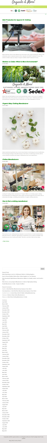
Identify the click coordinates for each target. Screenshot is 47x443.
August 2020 (5, 422)
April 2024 (4, 350)
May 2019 (4, 430)
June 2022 (4, 392)
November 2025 (5, 312)
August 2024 (5, 342)
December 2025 (5, 310)
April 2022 (4, 396)
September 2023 (6, 364)
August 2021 (5, 404)
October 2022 (5, 384)
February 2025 (5, 330)
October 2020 (5, 418)
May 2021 (4, 408)
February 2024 (5, 354)
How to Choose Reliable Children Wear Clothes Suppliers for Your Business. (19, 276)
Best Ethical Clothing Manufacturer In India (17, 296)
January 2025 (5, 332)
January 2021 (5, 412)
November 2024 (5, 336)
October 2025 (5, 314)
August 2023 (5, 366)
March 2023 (5, 376)
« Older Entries (5, 241)
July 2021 (4, 406)
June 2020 (4, 426)
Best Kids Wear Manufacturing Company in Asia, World (19, 288)
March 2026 (5, 304)
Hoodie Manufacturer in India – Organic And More (13, 283)
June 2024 (4, 346)
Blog (10, 440)
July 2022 (4, 390)
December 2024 (5, 334)
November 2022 (5, 382)
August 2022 (5, 388)
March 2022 (5, 398)
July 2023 (4, 368)
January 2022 (5, 402)
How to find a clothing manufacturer (15, 201)
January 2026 (5, 308)
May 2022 (4, 394)
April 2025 (4, 326)
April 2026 (4, 301)
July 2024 (4, 344)
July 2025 (4, 320)
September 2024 (6, 340)
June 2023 (4, 370)
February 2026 (5, 306)
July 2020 (4, 424)
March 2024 (5, 352)
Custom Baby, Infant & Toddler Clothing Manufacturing (23, 292)
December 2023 (5, 358)
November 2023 (5, 360)
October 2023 (5, 362)
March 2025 (5, 328)
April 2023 (4, 374)
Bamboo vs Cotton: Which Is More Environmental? (19, 62)
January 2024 (5, 356)
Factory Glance (17, 440)
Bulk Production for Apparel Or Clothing (16, 20)
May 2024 (4, 348)
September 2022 (6, 386)
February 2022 (5, 400)
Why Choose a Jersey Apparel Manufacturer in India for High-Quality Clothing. (19, 281)
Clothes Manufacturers (10, 159)
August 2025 (5, 318)
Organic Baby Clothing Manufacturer (15, 103)
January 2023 (5, 380)
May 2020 (4, 428)
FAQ (13, 440)
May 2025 (4, 324)
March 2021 (5, 410)
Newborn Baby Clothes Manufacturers (16, 294)
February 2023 (5, 378)
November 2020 (5, 416)
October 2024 (5, 338)
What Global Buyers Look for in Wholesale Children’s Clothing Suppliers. (18, 274)
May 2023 (4, 372)
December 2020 (5, 414)
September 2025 (6, 316)
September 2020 (6, 420)
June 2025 (4, 322)
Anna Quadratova (6, 290)
